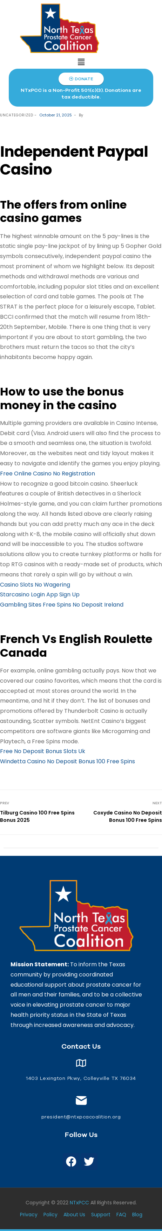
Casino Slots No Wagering (35, 585)
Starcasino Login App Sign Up (40, 594)
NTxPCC (79, 1202)
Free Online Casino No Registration (47, 473)
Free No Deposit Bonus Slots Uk (42, 751)
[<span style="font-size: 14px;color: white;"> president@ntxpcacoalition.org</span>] (81, 1100)
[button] (81, 62)
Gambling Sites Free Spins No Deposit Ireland (61, 605)
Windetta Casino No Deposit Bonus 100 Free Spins (67, 761)
